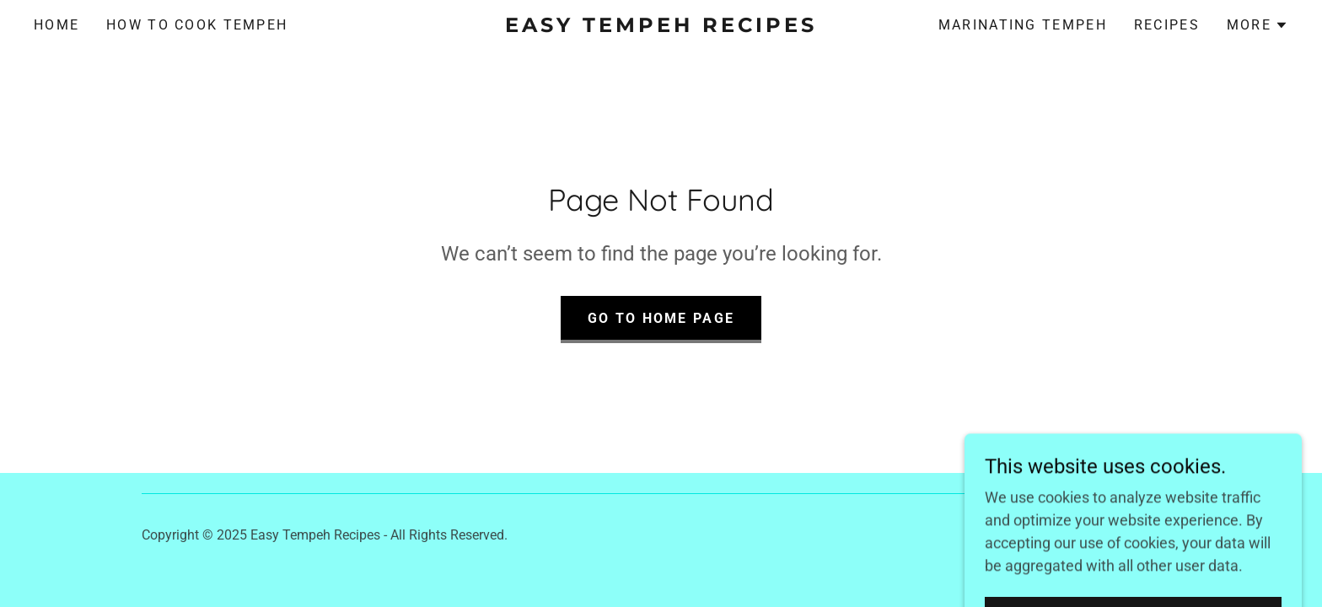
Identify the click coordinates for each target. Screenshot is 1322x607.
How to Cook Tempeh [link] (197, 25)
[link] (661, 26)
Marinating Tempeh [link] (1022, 25)
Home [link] (56, 25)
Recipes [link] (1167, 25)
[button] (1257, 25)
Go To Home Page (661, 318)
